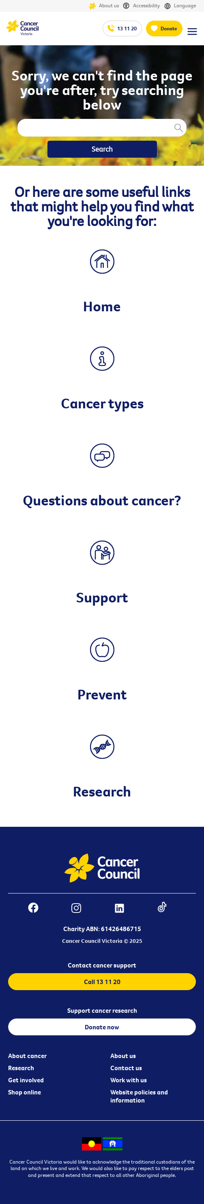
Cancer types (102, 403)
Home (102, 306)
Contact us (126, 1068)
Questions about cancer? (102, 500)
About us (104, 6)
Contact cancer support (102, 965)
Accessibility (141, 6)
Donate (169, 28)
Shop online (24, 1092)
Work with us (128, 1080)
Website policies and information (139, 1096)
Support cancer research (102, 1010)
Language (180, 6)
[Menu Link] (192, 35)
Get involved (26, 1080)
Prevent (102, 694)
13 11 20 (127, 28)
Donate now (102, 1027)
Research (102, 791)
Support (102, 597)
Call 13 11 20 (102, 982)
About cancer (27, 1056)
